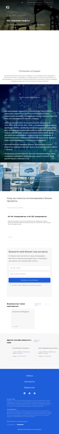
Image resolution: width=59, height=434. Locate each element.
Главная (9, 15)
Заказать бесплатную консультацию (29, 429)
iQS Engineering (22, 15)
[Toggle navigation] (50, 7)
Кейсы (14, 15)
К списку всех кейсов (12, 12)
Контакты (29, 381)
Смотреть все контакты (37, 341)
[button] (50, 341)
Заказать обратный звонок (33, 2)
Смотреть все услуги (38, 304)
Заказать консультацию (29, 283)
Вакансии (29, 387)
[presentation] (22, 294)
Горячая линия (48, 2)
